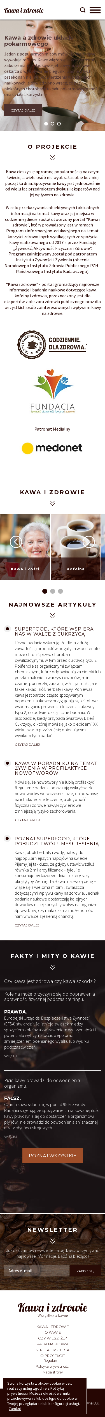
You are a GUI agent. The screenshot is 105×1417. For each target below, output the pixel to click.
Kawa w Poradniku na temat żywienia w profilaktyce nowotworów (56, 768)
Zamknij (15, 1408)
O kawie (53, 1332)
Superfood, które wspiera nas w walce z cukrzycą (54, 631)
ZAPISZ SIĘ (85, 1271)
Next (89, 542)
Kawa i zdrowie (52, 1326)
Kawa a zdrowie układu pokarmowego (39, 40)
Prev (16, 542)
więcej (10, 1056)
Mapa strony (53, 1372)
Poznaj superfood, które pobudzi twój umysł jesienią (57, 841)
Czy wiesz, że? (52, 1338)
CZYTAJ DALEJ (23, 110)
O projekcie (52, 1355)
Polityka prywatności (52, 1366)
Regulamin (52, 1360)
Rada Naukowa (52, 1344)
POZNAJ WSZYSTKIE (52, 1155)
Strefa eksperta (52, 1350)
